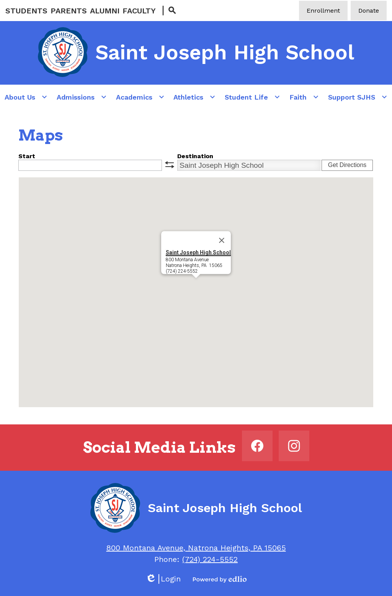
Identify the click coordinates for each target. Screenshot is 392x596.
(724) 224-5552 (210, 559)
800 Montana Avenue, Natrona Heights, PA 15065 (196, 547)
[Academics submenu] (140, 97)
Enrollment (323, 10)
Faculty (139, 10)
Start (26, 156)
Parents (69, 10)
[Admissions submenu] (82, 97)
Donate (368, 10)
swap (169, 164)
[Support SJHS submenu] (357, 97)
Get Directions (347, 165)
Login (163, 579)
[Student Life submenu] (252, 97)
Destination (195, 156)
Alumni (104, 10)
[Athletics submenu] (194, 97)
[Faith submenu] (304, 97)
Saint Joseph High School (198, 252)
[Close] (221, 240)
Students (26, 10)
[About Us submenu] (26, 97)
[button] (196, 285)
